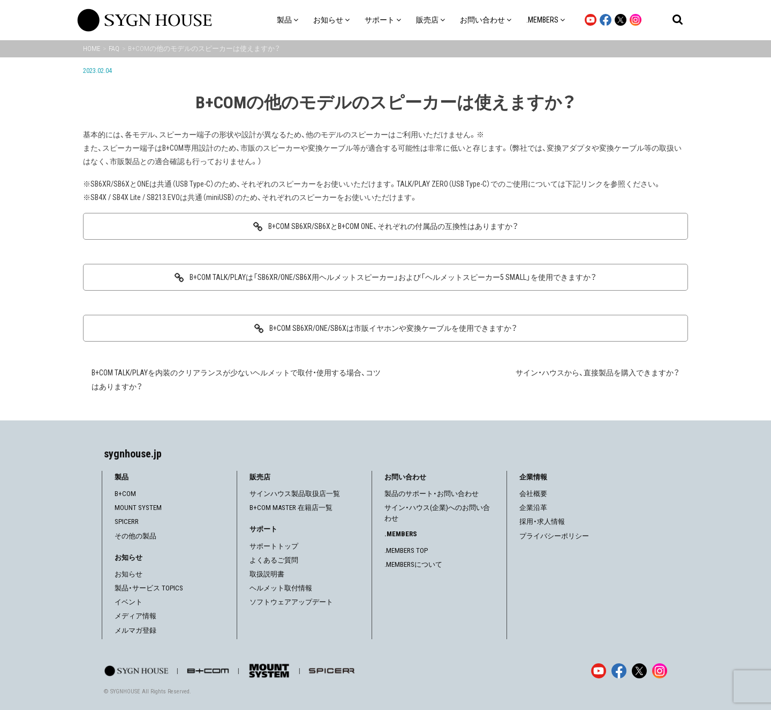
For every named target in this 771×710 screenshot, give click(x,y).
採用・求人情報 (542, 521)
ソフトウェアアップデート (291, 602)
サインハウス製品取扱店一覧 (295, 494)
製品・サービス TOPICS (149, 588)
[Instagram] (659, 670)
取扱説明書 (267, 574)
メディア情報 (135, 616)
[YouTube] (598, 670)
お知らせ (128, 574)
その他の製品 (135, 536)
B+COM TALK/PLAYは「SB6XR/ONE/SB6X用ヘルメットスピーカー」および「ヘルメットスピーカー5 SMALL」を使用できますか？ (393, 277)
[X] (639, 670)
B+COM (125, 494)
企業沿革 (533, 508)
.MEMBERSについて (413, 564)
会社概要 (533, 494)
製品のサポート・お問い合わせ (431, 494)
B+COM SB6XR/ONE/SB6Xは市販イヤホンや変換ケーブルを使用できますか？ (393, 328)
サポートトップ (274, 546)
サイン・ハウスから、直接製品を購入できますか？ (597, 372)
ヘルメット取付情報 (281, 588)
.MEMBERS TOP (406, 550)
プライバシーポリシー (554, 536)
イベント (128, 602)
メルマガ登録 (135, 630)
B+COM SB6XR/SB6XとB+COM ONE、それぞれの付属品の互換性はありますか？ (393, 226)
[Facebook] (618, 670)
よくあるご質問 (274, 560)
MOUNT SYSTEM (138, 508)
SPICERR (127, 521)
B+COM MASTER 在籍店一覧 (291, 508)
